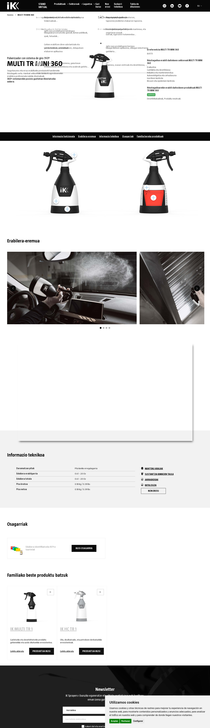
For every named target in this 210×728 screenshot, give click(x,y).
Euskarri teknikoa (118, 5)
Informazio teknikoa (109, 136)
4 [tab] (109, 328)
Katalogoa (148, 485)
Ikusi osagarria (84, 548)
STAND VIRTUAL (42, 6)
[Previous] (13, 288)
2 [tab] (103, 328)
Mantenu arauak (152, 468)
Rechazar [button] (125, 721)
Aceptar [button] (114, 721)
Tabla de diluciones (135, 5)
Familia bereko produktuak (150, 136)
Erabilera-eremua (87, 136)
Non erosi (107, 5)
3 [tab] (106, 328)
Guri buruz (98, 5)
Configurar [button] (138, 721)
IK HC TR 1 (68, 629)
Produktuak (61, 4)
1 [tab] (101, 328)
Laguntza (89, 4)
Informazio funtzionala (63, 136)
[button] (200, 5)
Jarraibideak (149, 479)
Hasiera (10, 15)
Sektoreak (76, 4)
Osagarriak (127, 136)
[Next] (197, 288)
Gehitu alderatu (17, 651)
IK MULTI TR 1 (21, 629)
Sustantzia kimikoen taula (157, 474)
